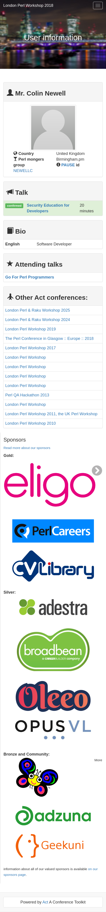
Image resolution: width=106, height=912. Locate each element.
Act (45, 902)
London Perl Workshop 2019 (30, 329)
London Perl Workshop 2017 (30, 348)
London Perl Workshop (25, 357)
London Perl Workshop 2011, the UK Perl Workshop (51, 414)
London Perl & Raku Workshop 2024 (37, 320)
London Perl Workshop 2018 (28, 5)
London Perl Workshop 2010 (30, 423)
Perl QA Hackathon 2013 (27, 395)
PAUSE (68, 165)
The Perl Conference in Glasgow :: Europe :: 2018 (49, 338)
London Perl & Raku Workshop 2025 (37, 310)
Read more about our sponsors (27, 448)
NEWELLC (23, 171)
